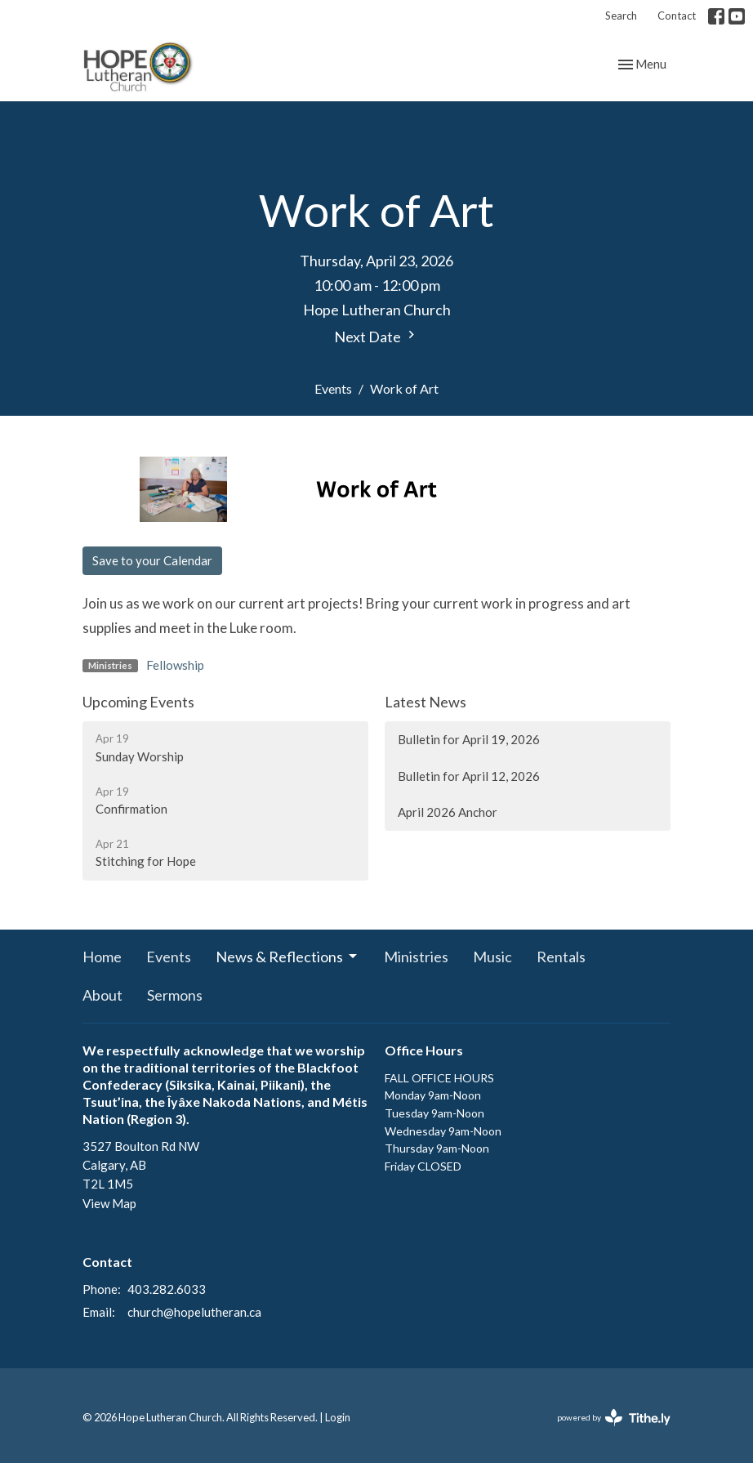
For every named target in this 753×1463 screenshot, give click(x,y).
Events (333, 388)
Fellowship (175, 665)
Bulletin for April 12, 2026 (469, 776)
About (102, 995)
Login (337, 1417)
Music (492, 957)
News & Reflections (287, 957)
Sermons (175, 995)
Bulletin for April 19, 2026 (469, 739)
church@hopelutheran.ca (194, 1312)
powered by (614, 1418)
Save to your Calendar (152, 560)
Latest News (425, 702)
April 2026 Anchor (447, 812)
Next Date (376, 336)
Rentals (561, 957)
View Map (109, 1203)
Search (621, 15)
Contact (676, 15)
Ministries (416, 957)
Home (102, 957)
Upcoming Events (138, 702)
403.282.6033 (166, 1289)
